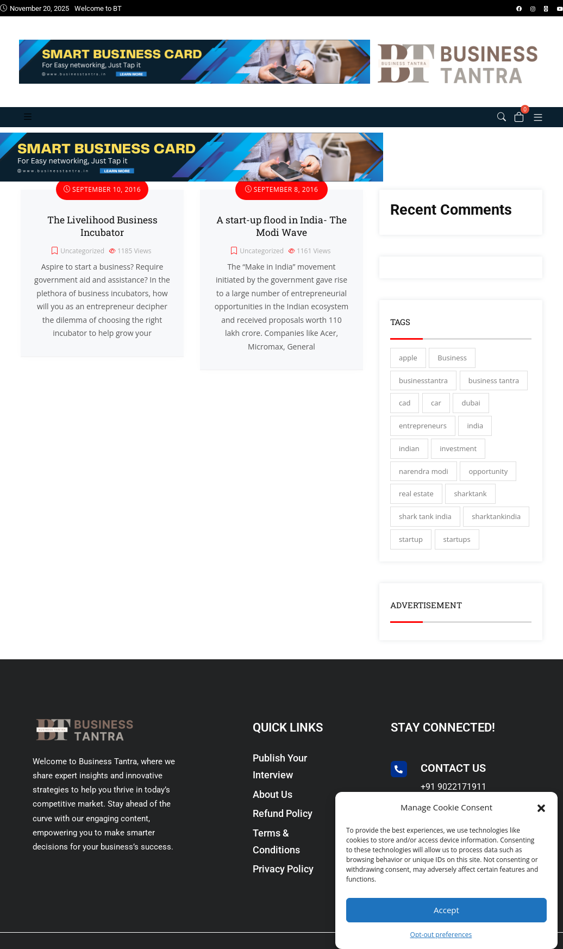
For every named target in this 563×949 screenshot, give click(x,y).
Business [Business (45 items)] (452, 365)
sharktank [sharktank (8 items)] (470, 501)
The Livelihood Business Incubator (102, 233)
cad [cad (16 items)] (404, 410)
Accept (446, 909)
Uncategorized (82, 258)
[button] (541, 807)
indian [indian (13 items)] (409, 455)
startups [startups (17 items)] (457, 546)
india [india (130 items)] (475, 433)
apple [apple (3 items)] (408, 365)
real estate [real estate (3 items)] (416, 501)
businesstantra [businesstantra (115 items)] (423, 387)
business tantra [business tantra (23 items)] (493, 387)
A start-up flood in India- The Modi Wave (281, 233)
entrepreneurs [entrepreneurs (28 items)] (423, 433)
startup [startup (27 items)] (411, 546)
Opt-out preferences (441, 934)
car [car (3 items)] (436, 410)
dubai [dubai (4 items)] (470, 410)
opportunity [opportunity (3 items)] (488, 478)
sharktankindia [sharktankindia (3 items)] (496, 523)
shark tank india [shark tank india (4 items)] (425, 523)
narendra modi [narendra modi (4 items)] (423, 478)
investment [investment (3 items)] (458, 455)
